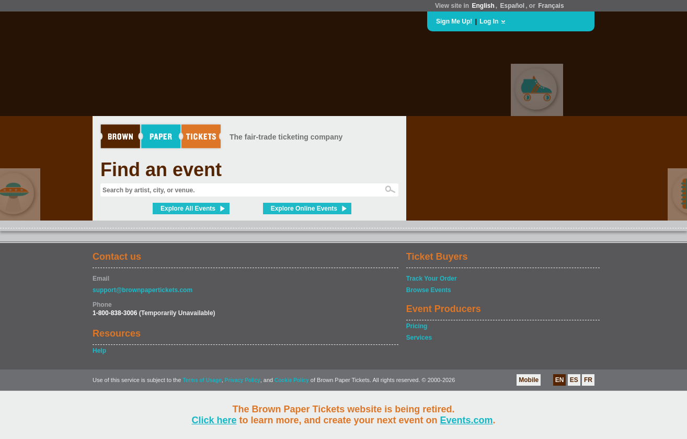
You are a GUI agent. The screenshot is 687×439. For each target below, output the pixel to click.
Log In (488, 21)
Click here (213, 420)
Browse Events (428, 290)
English (483, 5)
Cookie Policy (291, 380)
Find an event (161, 169)
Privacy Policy (242, 380)
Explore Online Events (304, 208)
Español (512, 5)
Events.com (466, 420)
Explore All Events (188, 208)
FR (588, 380)
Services (419, 337)
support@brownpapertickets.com (142, 290)
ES (574, 380)
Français (551, 5)
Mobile (529, 380)
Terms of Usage (201, 380)
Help (99, 350)
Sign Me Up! (454, 21)
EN (559, 380)
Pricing (417, 326)
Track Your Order (431, 278)
